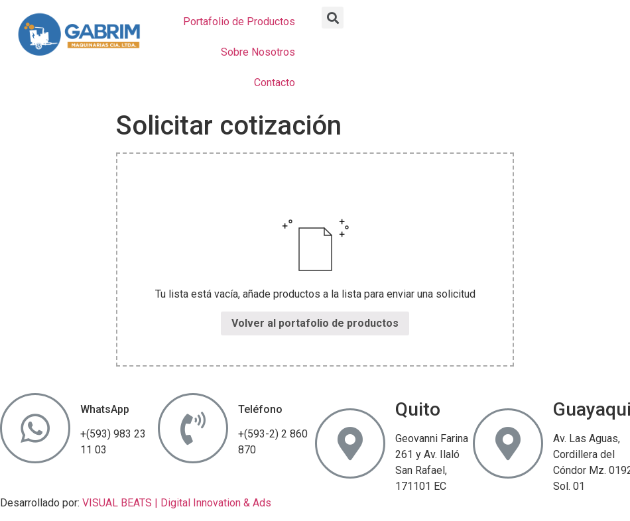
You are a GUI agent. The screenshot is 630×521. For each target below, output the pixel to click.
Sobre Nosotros (258, 52)
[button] (333, 18)
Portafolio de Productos (239, 21)
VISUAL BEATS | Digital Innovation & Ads (176, 502)
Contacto (274, 82)
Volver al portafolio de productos (315, 323)
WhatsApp (104, 409)
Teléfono (260, 409)
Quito (417, 409)
